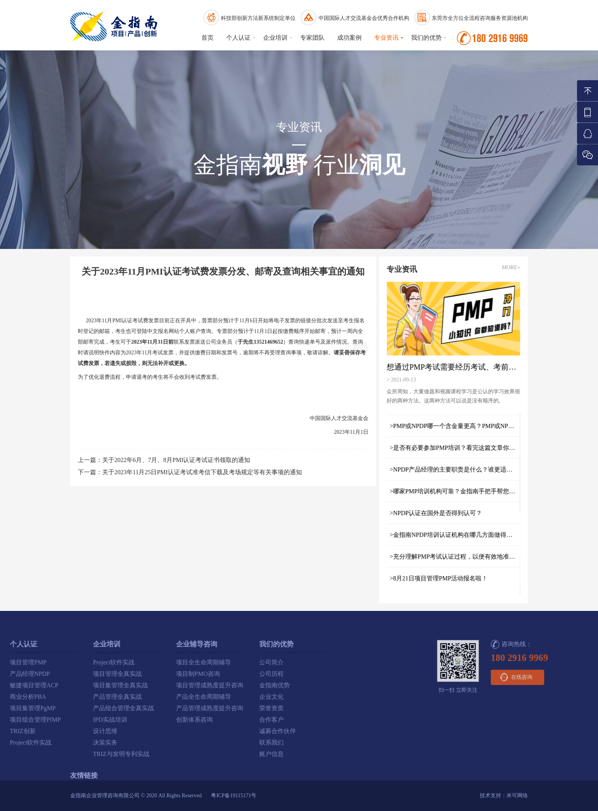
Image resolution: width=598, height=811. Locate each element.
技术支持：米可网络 (504, 795)
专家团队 (312, 37)
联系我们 (158, 742)
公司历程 (158, 673)
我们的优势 (426, 37)
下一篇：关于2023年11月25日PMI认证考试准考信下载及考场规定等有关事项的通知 (190, 472)
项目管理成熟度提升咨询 (96, 685)
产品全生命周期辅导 (90, 696)
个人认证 (238, 37)
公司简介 (158, 662)
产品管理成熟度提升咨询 (96, 708)
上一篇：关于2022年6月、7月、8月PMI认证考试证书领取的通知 (164, 460)
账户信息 (158, 754)
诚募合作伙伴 (164, 731)
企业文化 (158, 696)
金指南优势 (161, 685)
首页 (207, 37)
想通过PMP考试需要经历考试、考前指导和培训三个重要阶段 (458, 367)
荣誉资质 (158, 708)
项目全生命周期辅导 (90, 662)
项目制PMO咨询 (85, 673)
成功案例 (349, 37)
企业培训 (275, 37)
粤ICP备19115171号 (233, 795)
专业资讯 (386, 37)
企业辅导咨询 (83, 644)
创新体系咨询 (81, 719)
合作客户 (158, 719)
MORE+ (516, 267)
